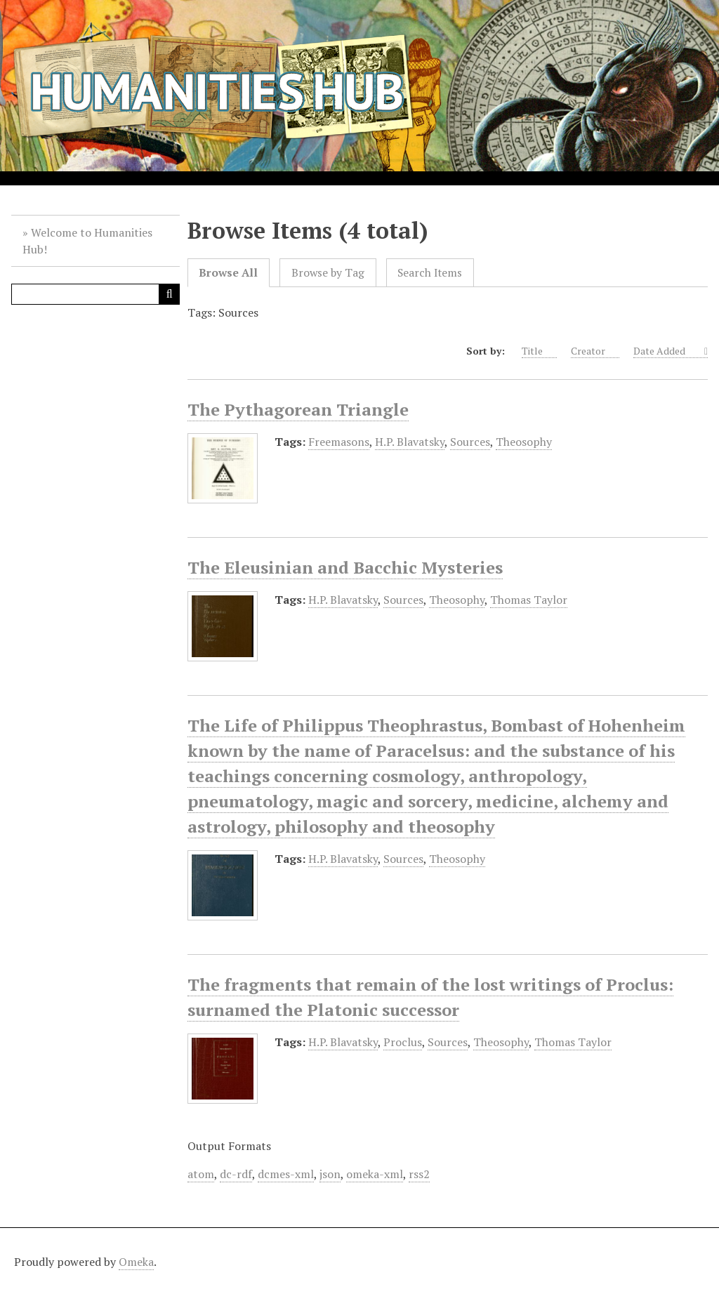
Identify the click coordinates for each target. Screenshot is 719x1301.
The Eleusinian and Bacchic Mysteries (345, 567)
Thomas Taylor (528, 599)
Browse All (228, 272)
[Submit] (169, 294)
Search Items (429, 272)
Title (539, 351)
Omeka (136, 1261)
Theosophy (524, 441)
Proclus (402, 1042)
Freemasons (338, 441)
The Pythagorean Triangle (298, 409)
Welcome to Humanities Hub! (87, 241)
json (330, 1174)
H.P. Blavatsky (409, 441)
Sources (470, 441)
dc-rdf (236, 1174)
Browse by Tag (327, 272)
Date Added (667, 351)
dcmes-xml (286, 1174)
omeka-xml (374, 1174)
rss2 (419, 1174)
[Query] (95, 294)
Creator (595, 351)
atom (200, 1174)
